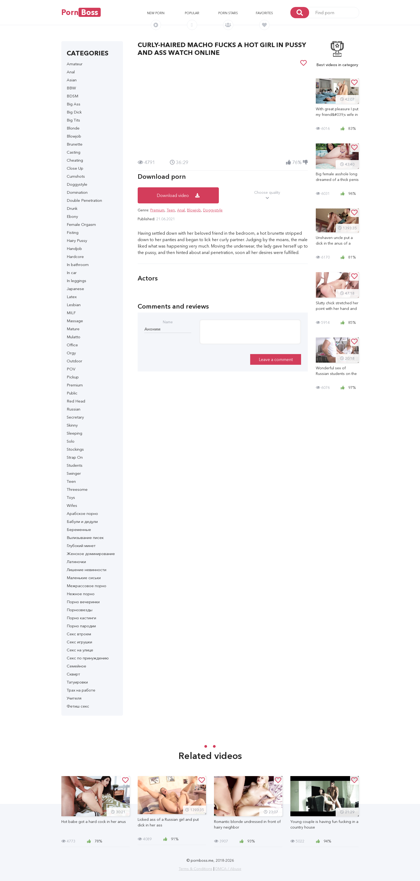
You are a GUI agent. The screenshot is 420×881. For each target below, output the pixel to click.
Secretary (75, 417)
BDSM (72, 95)
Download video (178, 195)
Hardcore (75, 256)
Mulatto (73, 336)
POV (71, 368)
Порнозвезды (79, 609)
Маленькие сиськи (84, 577)
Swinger (74, 473)
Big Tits (73, 120)
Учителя (74, 698)
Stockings (75, 449)
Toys (71, 497)
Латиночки (76, 561)
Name (168, 322)
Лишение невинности (86, 569)
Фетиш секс (78, 706)
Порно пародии (81, 625)
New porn (155, 13)
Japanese (75, 288)
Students (74, 465)
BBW (71, 87)
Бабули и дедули (82, 521)
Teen (71, 481)
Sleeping (74, 433)
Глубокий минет (81, 545)
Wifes (72, 505)
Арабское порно (82, 513)
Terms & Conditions (195, 868)
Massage (75, 320)
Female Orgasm (81, 224)
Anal (71, 71)
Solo (70, 441)
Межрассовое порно (86, 585)
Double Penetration (84, 200)
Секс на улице (80, 649)
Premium (75, 385)
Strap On (75, 457)
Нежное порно (81, 593)
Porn (81, 12)
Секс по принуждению (88, 657)
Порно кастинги (81, 617)
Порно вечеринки (83, 601)
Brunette (74, 144)
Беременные (79, 529)
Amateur (74, 63)
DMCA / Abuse (228, 868)
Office (72, 344)
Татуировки (77, 682)
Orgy (71, 352)
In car (72, 272)
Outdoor (74, 360)
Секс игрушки (79, 641)
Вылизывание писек (85, 537)
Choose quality (267, 195)
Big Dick (74, 112)
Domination (77, 192)
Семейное (76, 666)
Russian (73, 409)
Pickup (73, 376)
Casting (73, 152)
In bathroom (78, 264)
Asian (72, 79)
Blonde (73, 128)
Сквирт (73, 674)
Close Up (75, 168)
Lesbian (74, 304)
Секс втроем (79, 633)
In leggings (76, 280)
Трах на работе (81, 690)
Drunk (72, 208)
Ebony (72, 216)
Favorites (264, 13)
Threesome (77, 489)
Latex (72, 296)
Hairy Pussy (77, 240)
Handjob (74, 248)
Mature (73, 328)
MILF (71, 312)
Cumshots (76, 176)
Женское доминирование (91, 553)
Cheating (75, 160)
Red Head (76, 401)
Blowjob (74, 136)
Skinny (72, 425)
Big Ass (73, 104)
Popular (192, 13)
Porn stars (228, 13)
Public (72, 393)
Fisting (72, 232)
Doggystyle (77, 184)
